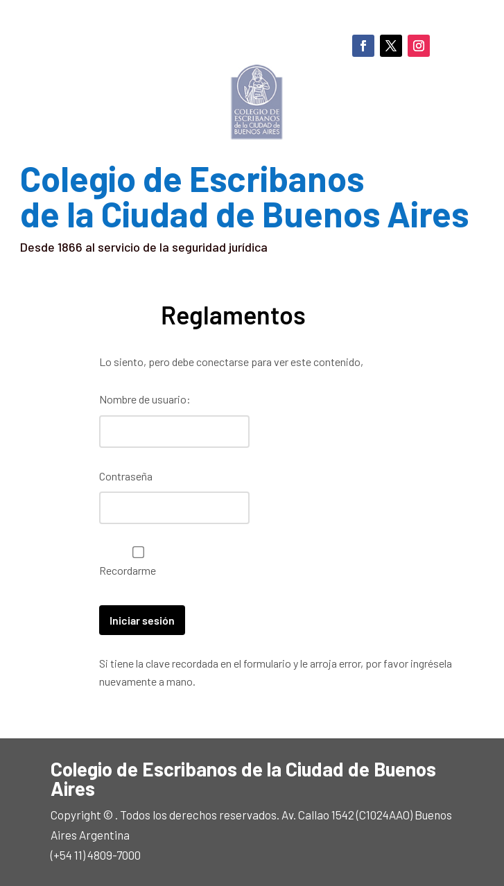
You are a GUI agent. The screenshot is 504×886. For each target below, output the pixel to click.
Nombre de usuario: (145, 399)
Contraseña (126, 476)
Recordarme (135, 561)
